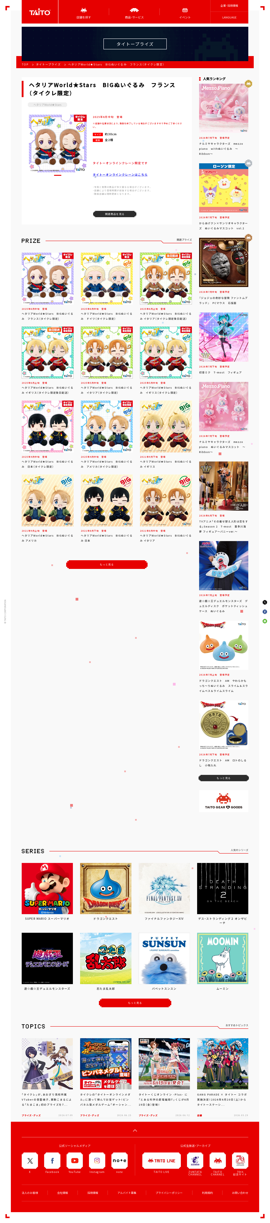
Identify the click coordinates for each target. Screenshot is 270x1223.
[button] (57, 175)
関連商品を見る (115, 214)
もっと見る (107, 564)
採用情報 (92, 1193)
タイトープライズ (48, 64)
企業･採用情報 (229, 6)
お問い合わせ (240, 1193)
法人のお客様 (30, 1193)
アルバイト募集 (126, 1193)
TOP (25, 64)
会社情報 (62, 1193)
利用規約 (207, 1193)
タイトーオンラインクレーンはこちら (120, 174)
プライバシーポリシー (169, 1193)
